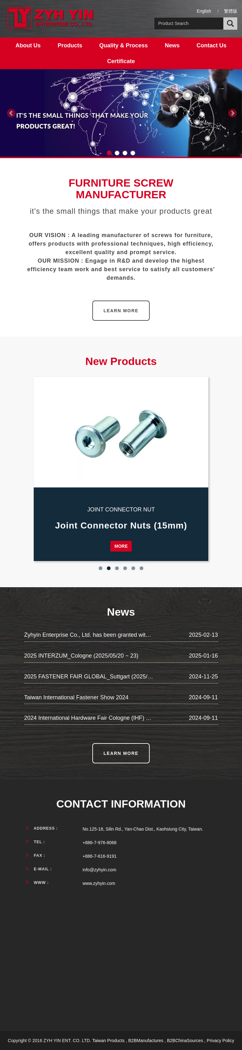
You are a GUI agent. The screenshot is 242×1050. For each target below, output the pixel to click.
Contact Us (212, 45)
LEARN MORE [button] (121, 310)
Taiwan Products (108, 1040)
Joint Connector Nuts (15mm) (121, 525)
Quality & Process (123, 45)
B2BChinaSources (185, 1040)
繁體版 (230, 11)
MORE (121, 546)
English (204, 11)
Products (70, 45)
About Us (28, 45)
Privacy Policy (220, 1040)
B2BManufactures (145, 1040)
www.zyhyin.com (99, 883)
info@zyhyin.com (99, 869)
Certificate (121, 61)
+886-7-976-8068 (100, 842)
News (172, 45)
